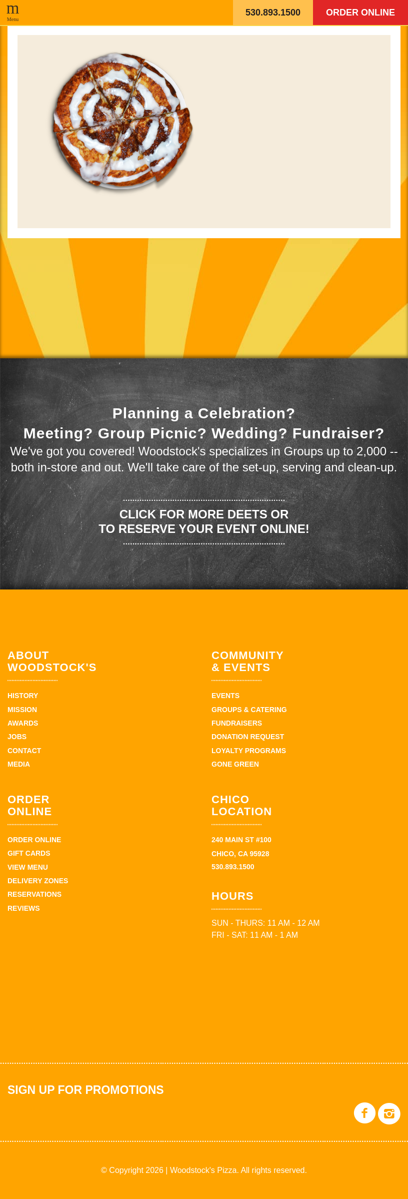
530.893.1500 (273, 13)
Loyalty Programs (249, 751)
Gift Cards (29, 853)
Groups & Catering (249, 710)
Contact (24, 751)
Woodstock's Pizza (163, 13)
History (23, 696)
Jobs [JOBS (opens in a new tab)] (17, 737)
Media (19, 764)
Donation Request (248, 737)
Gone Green (235, 764)
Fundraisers (237, 723)
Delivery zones (38, 881)
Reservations (35, 894)
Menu (12, 19)
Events (226, 696)
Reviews (24, 908)
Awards (23, 723)
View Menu (28, 867)
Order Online (360, 13)
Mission (22, 710)
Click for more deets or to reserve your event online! (203, 521)
